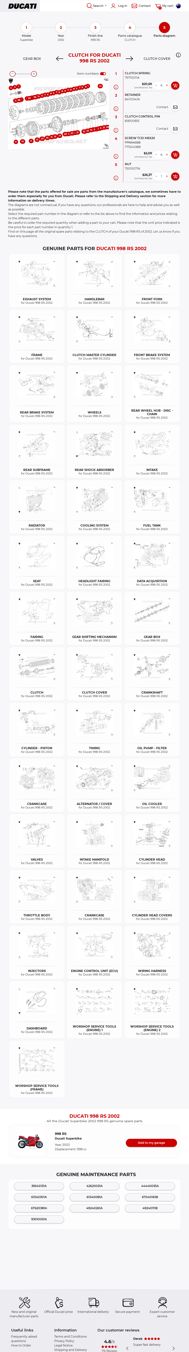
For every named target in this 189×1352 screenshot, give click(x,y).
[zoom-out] (13, 74)
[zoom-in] (34, 74)
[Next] (129, 58)
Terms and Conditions (70, 1336)
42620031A (94, 1186)
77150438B (133, 147)
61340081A (94, 1197)
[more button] (167, 85)
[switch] (103, 73)
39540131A (39, 1186)
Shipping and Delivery (70, 1350)
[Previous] (60, 58)
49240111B (150, 1208)
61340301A (39, 1197)
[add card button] (175, 85)
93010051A (39, 1219)
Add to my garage (151, 1143)
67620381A (39, 1208)
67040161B (150, 1197)
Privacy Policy (64, 1341)
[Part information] (116, 86)
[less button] (156, 85)
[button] (178, 55)
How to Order (21, 1345)
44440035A (150, 1186)
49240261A (94, 1208)
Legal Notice (63, 1345)
